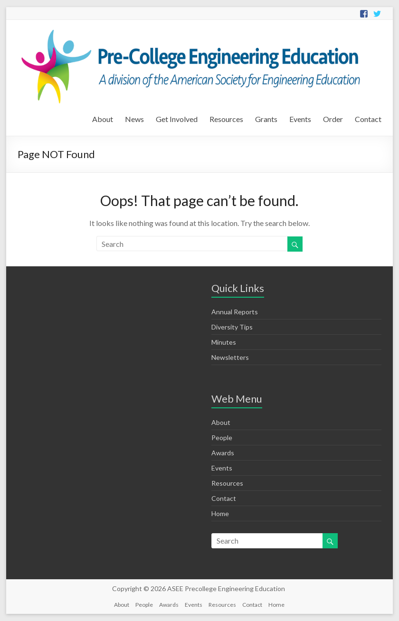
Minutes (223, 342)
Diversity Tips (232, 327)
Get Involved (177, 118)
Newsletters (230, 357)
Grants (266, 118)
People (221, 437)
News (134, 118)
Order (333, 118)
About (102, 118)
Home (220, 513)
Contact (368, 118)
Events (300, 118)
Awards (222, 453)
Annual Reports (234, 312)
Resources (226, 118)
